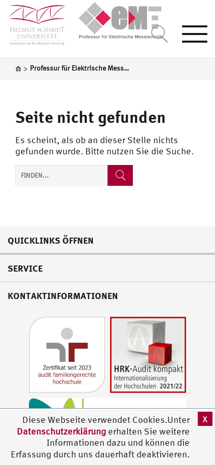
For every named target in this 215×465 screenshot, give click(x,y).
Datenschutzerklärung (61, 431)
